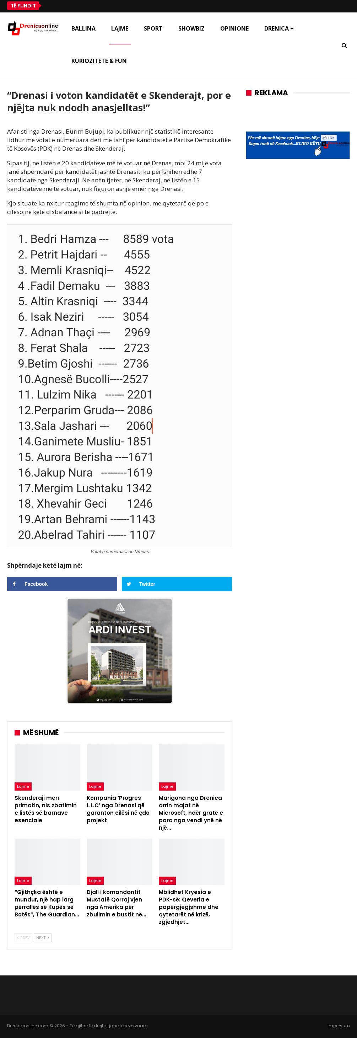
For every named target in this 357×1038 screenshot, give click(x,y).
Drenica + (279, 28)
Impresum (339, 1026)
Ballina (83, 28)
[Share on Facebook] (62, 584)
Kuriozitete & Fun (99, 61)
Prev (23, 937)
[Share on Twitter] (177, 584)
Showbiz (191, 28)
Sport (153, 28)
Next (42, 937)
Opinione (234, 28)
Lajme (119, 28)
